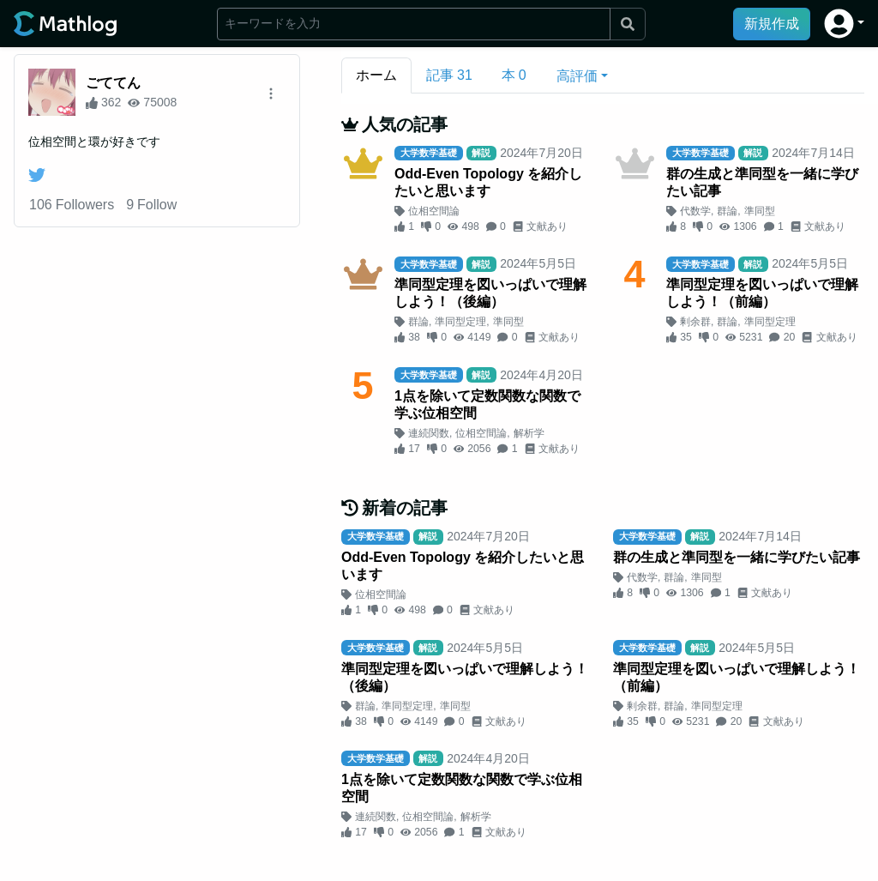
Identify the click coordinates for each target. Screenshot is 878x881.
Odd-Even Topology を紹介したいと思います (488, 182)
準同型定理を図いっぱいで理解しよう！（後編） (490, 293)
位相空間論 (434, 211)
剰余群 (695, 322)
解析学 (529, 433)
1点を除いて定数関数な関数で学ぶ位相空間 (487, 404)
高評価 (577, 76)
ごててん (113, 82)
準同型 (759, 211)
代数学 (695, 211)
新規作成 (771, 23)
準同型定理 (460, 322)
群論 (727, 211)
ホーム (376, 75)
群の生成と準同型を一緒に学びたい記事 (762, 182)
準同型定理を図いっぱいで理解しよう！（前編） (762, 293)
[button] (844, 24)
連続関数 (428, 433)
